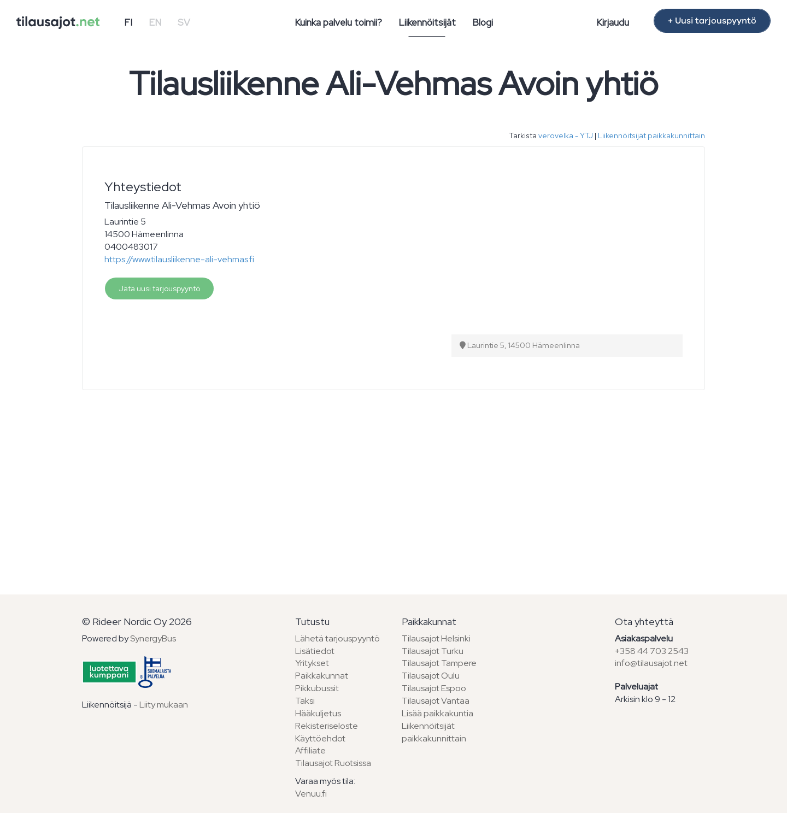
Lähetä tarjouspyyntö (337, 638)
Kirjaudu (612, 22)
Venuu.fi (311, 793)
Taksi (305, 700)
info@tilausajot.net (651, 663)
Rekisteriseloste (326, 726)
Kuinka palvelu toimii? (338, 22)
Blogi (482, 22)
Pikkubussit (317, 688)
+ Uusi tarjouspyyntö (712, 21)
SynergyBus (153, 638)
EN (155, 22)
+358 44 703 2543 (652, 651)
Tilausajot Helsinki (436, 638)
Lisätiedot (314, 651)
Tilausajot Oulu (431, 675)
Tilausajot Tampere (439, 663)
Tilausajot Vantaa (435, 700)
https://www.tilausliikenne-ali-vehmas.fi (179, 259)
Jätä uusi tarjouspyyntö (159, 288)
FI (128, 22)
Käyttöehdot (320, 738)
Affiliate (310, 750)
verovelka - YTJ (565, 135)
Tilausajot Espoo (434, 688)
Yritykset (312, 663)
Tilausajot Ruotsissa (333, 763)
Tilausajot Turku (432, 651)
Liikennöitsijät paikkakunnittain (651, 135)
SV (184, 22)
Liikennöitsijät (427, 22)
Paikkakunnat (321, 675)
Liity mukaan (163, 704)
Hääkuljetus (318, 713)
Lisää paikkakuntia (437, 713)
